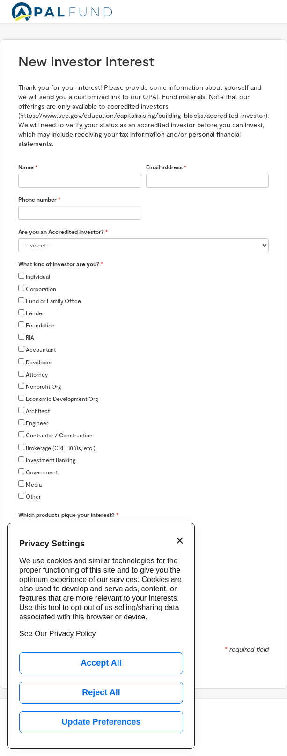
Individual (34, 276)
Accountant (37, 349)
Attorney (33, 374)
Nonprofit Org (39, 386)
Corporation (37, 288)
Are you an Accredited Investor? (61, 231)
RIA (26, 337)
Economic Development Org (58, 398)
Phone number (37, 199)
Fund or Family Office (49, 300)
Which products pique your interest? (66, 514)
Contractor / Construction (55, 434)
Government (38, 471)
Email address (164, 167)
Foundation (36, 324)
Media (30, 483)
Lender (31, 312)
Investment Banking (46, 459)
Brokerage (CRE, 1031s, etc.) (57, 447)
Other (29, 496)
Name (26, 167)
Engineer (33, 422)
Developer (35, 361)
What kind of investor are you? (58, 264)
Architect (34, 410)
